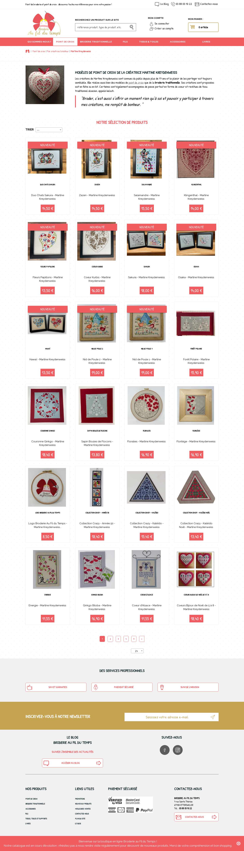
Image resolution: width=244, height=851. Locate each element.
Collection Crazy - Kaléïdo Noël (196, 517)
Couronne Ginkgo (47, 433)
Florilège (196, 433)
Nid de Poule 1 (146, 350)
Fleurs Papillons (47, 267)
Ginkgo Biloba (97, 598)
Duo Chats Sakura (48, 184)
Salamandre (147, 184)
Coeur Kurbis (97, 267)
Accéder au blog (61, 767)
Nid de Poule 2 (97, 350)
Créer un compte (164, 28)
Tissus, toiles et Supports (36, 822)
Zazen (97, 184)
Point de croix (39, 51)
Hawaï (47, 350)
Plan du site (80, 822)
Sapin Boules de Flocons (97, 433)
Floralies (147, 433)
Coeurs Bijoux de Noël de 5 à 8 (196, 598)
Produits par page (114, 654)
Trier (29, 129)
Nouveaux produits (83, 807)
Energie (47, 598)
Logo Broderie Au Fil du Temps (48, 515)
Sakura (147, 267)
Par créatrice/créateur (58, 51)
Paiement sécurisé (113, 691)
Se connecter (162, 23)
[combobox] (48, 129)
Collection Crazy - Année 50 (97, 515)
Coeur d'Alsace (147, 598)
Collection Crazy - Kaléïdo (147, 515)
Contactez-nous (209, 4)
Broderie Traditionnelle (35, 807)
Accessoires (30, 812)
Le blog (78, 827)
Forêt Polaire (196, 350)
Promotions (80, 803)
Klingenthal (196, 184)
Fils (26, 817)
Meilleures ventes (82, 812)
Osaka (196, 267)
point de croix (136, 82)
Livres (27, 827)
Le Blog (164, 4)
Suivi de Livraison (179, 691)
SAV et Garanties (47, 691)
